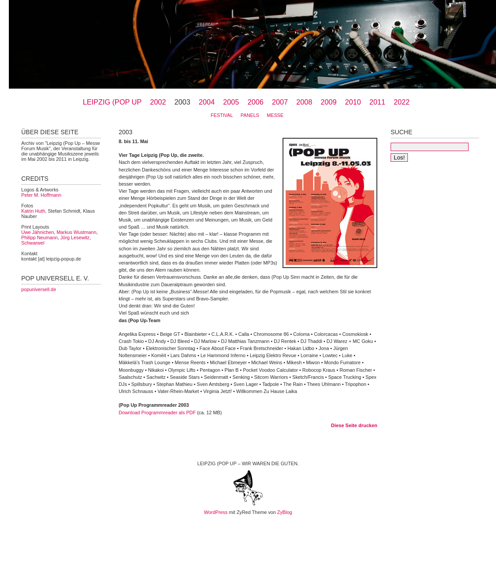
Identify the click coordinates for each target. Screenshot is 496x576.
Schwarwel (32, 242)
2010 (353, 102)
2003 (182, 102)
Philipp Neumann (39, 237)
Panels (249, 115)
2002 (158, 102)
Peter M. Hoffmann (41, 195)
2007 (280, 102)
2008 (304, 102)
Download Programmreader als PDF (157, 412)
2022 (402, 102)
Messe (275, 115)
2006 (256, 102)
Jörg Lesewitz (74, 237)
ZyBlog (284, 512)
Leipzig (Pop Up (112, 102)
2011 (377, 102)
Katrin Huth (33, 211)
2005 (231, 102)
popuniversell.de (38, 289)
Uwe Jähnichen (37, 232)
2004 (207, 102)
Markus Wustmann (77, 232)
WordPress (216, 512)
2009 (329, 102)
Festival (222, 115)
